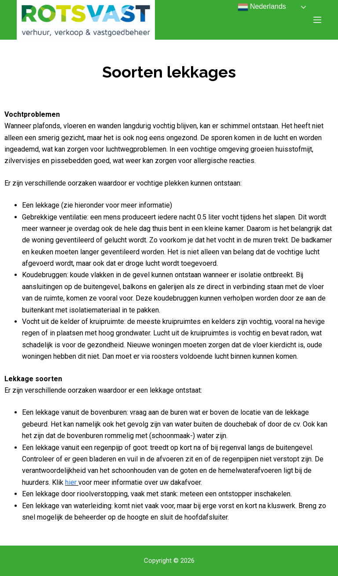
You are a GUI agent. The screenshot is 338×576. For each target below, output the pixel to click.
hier (71, 482)
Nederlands (262, 7)
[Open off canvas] (317, 20)
